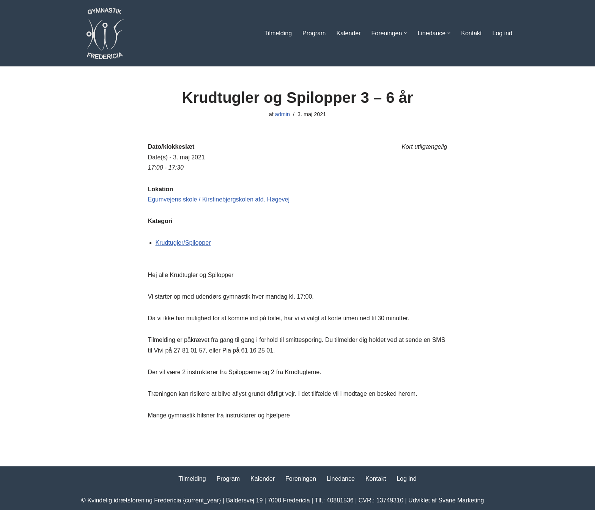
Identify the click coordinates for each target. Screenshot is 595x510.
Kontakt (471, 33)
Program (314, 33)
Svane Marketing (461, 500)
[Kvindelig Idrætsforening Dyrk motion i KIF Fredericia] (104, 33)
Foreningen (300, 478)
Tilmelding (278, 33)
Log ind (503, 33)
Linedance (341, 478)
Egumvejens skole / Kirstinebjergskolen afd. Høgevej (219, 199)
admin (282, 114)
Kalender (348, 33)
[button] (405, 33)
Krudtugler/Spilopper (183, 242)
